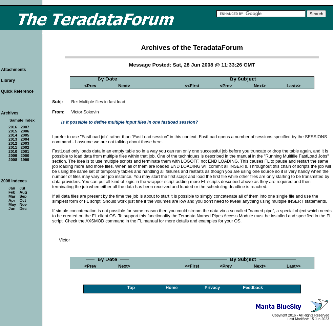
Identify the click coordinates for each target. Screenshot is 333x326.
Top (131, 287)
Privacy (212, 287)
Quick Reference (17, 91)
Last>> (293, 85)
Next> (124, 85)
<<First (192, 85)
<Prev (90, 85)
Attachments (13, 69)
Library (8, 80)
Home (172, 287)
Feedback (253, 287)
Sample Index (22, 120)
